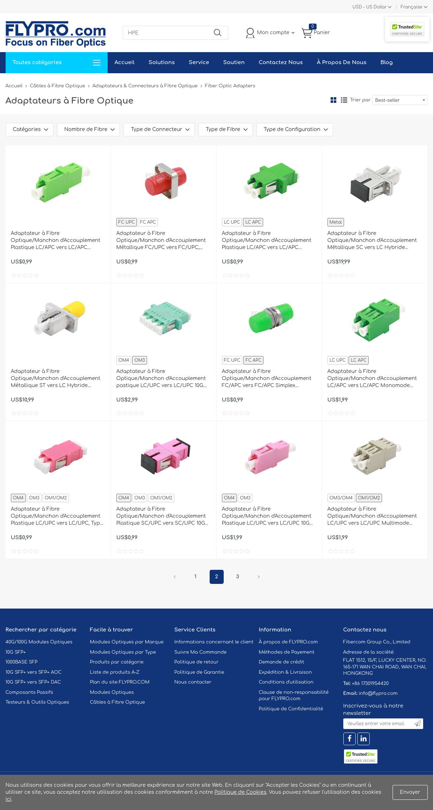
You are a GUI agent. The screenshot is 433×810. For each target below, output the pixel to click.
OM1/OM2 (56, 498)
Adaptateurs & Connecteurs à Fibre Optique (145, 85)
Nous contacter (192, 682)
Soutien (234, 63)
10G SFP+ (16, 652)
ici (8, 799)
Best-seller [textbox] (387, 100)
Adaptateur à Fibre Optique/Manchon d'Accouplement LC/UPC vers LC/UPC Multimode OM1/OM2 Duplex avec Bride (372, 516)
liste (344, 100)
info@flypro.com (378, 693)
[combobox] (400, 100)
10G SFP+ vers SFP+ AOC (34, 672)
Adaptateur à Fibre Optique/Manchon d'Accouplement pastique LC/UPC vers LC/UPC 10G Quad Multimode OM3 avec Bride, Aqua (161, 379)
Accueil (125, 63)
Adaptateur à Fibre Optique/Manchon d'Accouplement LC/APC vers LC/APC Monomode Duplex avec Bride (372, 379)
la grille (333, 100)
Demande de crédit (281, 662)
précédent (174, 577)
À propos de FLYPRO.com (288, 642)
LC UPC (232, 222)
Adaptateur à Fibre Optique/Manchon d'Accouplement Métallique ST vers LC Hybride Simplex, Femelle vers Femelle (56, 379)
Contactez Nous (281, 63)
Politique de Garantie (199, 672)
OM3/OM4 (341, 498)
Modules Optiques (112, 692)
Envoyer (410, 792)
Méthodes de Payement (286, 652)
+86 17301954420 (370, 683)
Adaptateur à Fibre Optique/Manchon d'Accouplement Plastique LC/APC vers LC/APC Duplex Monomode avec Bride (267, 241)
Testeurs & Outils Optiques (37, 702)
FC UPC (127, 222)
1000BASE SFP (22, 662)
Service (199, 63)
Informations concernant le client (214, 642)
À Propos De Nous (342, 63)
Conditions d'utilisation (286, 682)
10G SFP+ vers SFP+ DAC (33, 682)
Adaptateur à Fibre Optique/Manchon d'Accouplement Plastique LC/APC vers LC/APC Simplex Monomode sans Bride (56, 241)
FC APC (148, 222)
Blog (386, 63)
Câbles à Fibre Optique (57, 85)
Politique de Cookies (240, 792)
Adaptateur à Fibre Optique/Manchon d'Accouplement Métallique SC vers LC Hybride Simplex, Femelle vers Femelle (372, 241)
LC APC (253, 222)
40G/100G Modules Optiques (39, 642)
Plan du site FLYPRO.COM (120, 682)
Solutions (161, 63)
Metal (336, 222)
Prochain (259, 577)
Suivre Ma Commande (200, 652)
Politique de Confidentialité (291, 708)
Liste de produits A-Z (115, 672)
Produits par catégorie (117, 662)
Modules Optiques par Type (123, 652)
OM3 (139, 360)
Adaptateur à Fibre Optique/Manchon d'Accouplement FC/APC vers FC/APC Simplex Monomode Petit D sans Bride (267, 379)
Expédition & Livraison (285, 672)
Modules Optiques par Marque (127, 642)
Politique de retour (196, 662)
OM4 (124, 360)
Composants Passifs (29, 692)
